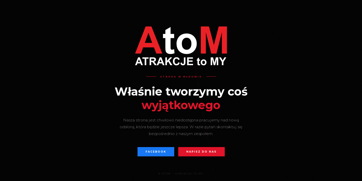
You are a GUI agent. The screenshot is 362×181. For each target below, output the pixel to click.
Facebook (156, 151)
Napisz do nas (201, 151)
